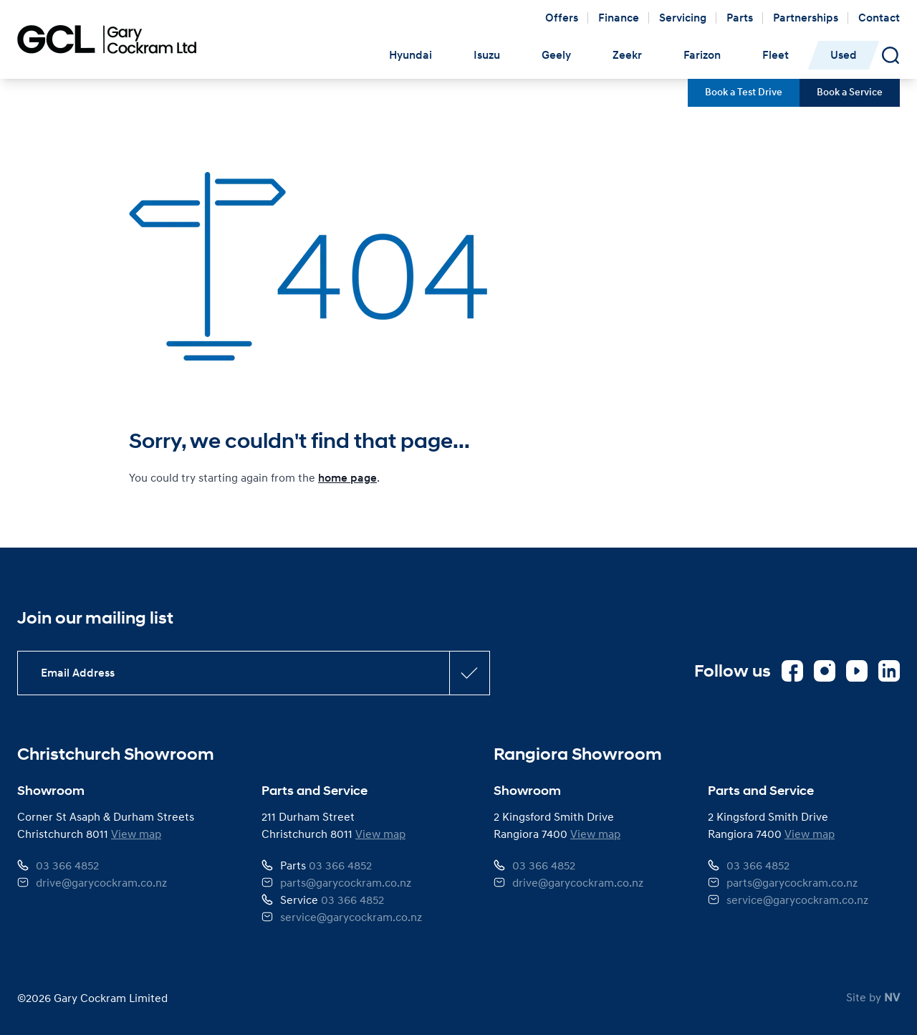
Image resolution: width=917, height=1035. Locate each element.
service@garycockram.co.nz (351, 917)
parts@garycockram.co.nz (345, 882)
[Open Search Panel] (890, 55)
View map (136, 833)
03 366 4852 (67, 865)
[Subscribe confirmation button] (469, 673)
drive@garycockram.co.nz (101, 882)
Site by (873, 997)
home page (347, 478)
